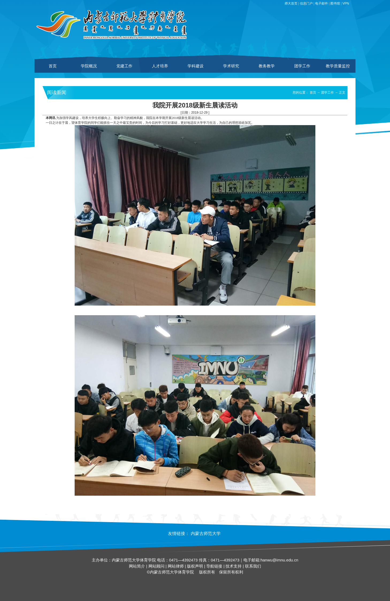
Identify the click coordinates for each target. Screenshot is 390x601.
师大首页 (291, 3)
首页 (53, 66)
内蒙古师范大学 (206, 533)
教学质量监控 (338, 66)
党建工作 (124, 66)
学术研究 (231, 66)
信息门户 (306, 3)
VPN (345, 3)
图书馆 (335, 3)
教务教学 (267, 66)
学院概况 (89, 66)
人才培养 (160, 66)
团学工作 (302, 66)
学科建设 (196, 66)
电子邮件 (321, 3)
